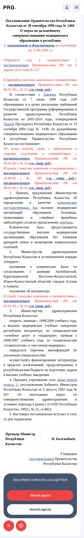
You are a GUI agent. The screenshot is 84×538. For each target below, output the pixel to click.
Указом (9, 124)
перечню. (66, 222)
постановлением (16, 65)
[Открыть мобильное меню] (76, 7)
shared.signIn (40, 495)
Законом (50, 94)
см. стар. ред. (40, 89)
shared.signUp (40, 509)
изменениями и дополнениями (31, 45)
